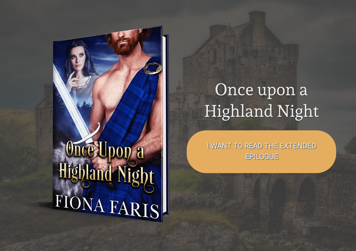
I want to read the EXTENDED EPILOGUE (261, 151)
